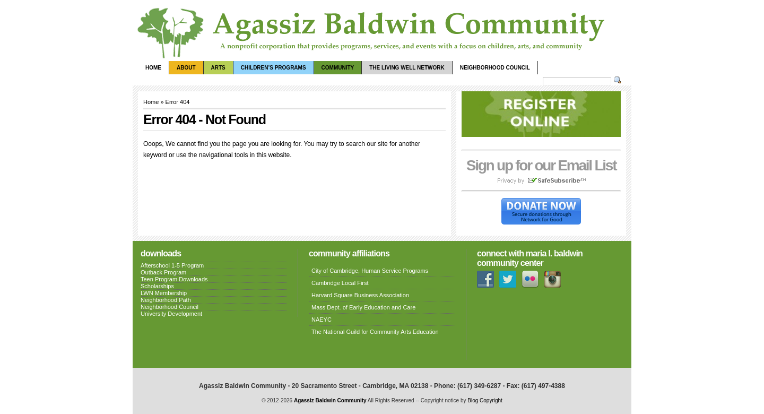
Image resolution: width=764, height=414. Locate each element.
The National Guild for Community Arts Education (375, 332)
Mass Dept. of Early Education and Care (363, 307)
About (186, 68)
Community (338, 68)
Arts (218, 68)
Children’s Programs (273, 68)
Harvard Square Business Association (360, 295)
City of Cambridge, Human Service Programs (369, 271)
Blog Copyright (484, 400)
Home (153, 68)
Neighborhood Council (495, 68)
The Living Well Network (406, 68)
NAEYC (321, 319)
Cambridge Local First (340, 283)
